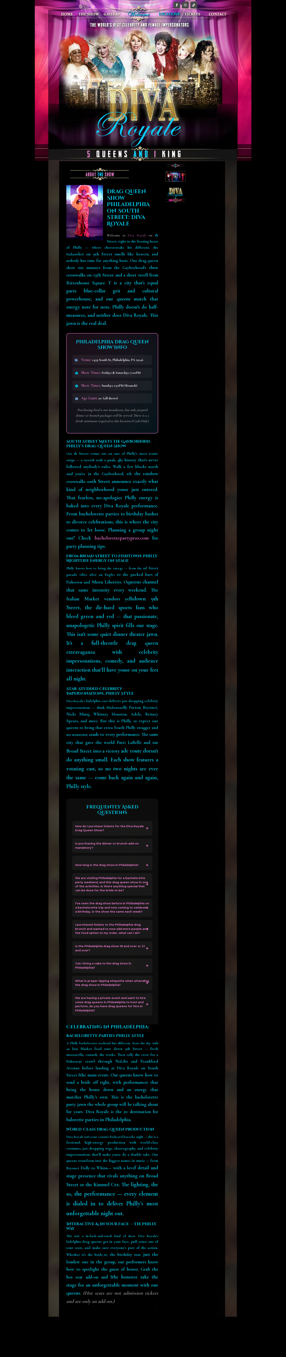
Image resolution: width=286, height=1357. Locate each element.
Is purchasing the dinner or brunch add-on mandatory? (111, 849)
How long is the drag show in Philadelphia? (111, 870)
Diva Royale (137, 235)
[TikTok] (193, 5)
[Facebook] (176, 5)
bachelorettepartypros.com (122, 538)
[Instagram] (185, 5)
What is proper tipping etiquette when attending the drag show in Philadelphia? (110, 1018)
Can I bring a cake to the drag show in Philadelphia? (107, 998)
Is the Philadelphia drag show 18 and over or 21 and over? (110, 979)
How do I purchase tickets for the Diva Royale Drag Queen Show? (108, 829)
